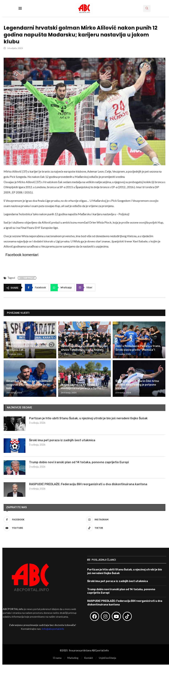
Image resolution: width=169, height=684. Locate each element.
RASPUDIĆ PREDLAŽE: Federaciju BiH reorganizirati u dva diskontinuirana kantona (88, 484)
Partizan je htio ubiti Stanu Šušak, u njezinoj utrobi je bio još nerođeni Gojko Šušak (88, 418)
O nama (57, 657)
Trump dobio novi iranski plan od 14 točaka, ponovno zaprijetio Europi (79, 462)
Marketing (72, 657)
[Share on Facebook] (37, 287)
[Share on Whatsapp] (62, 287)
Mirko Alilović (27, 278)
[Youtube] (43, 528)
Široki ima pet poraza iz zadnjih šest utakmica (62, 440)
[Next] (162, 313)
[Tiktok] (125, 528)
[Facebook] (43, 519)
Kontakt (88, 657)
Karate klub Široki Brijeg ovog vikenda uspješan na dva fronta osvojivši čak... (27, 346)
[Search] (146, 8)
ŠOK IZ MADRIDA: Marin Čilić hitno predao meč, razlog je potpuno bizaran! (137, 384)
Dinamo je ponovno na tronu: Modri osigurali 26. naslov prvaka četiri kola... (29, 384)
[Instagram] (125, 519)
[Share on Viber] (85, 287)
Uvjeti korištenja (107, 657)
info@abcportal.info (53, 628)
